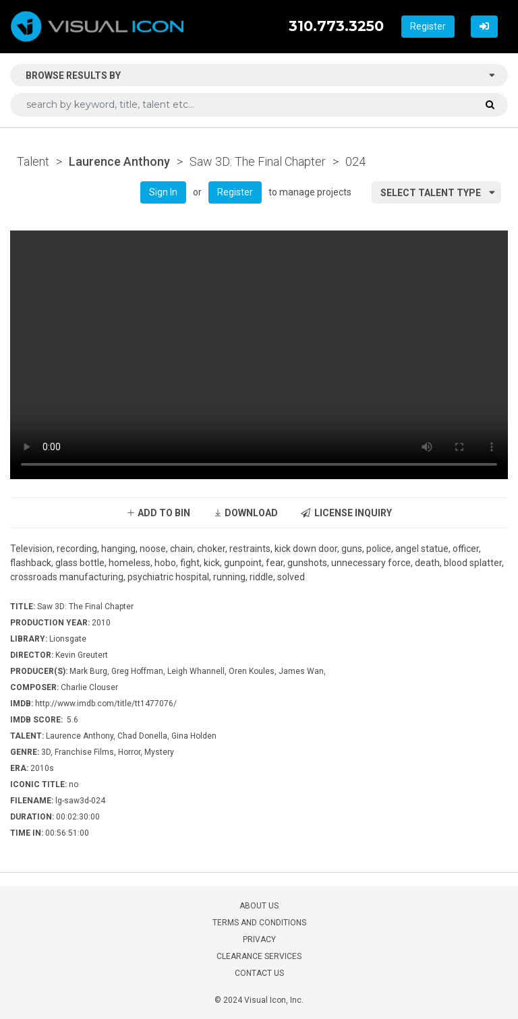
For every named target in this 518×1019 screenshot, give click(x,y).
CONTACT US (259, 973)
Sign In (163, 192)
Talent (33, 161)
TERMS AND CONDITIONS (259, 922)
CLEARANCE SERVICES (259, 956)
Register (428, 26)
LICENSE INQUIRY (346, 512)
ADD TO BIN (158, 512)
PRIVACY (259, 939)
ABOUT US (259, 905)
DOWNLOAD (245, 512)
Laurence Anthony (119, 161)
